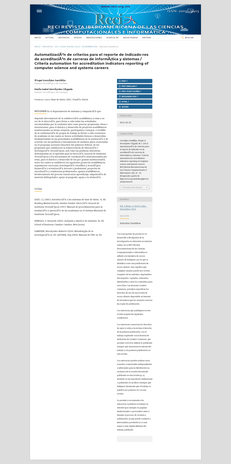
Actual (49, 37)
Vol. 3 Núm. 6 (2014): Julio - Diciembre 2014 (76, 46)
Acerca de (112, 37)
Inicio (37, 37)
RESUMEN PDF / (129, 96)
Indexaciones (94, 37)
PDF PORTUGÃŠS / (131, 91)
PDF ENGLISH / (129, 86)
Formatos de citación (132, 187)
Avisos (78, 37)
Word (125, 107)
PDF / (124, 81)
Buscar (189, 37)
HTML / (125, 101)
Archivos (63, 37)
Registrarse (130, 37)
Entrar (146, 37)
